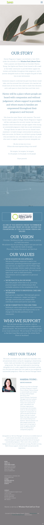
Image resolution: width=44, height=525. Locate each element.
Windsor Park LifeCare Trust (29, 507)
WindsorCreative (33, 513)
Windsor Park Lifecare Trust (30, 61)
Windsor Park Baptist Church (18, 514)
